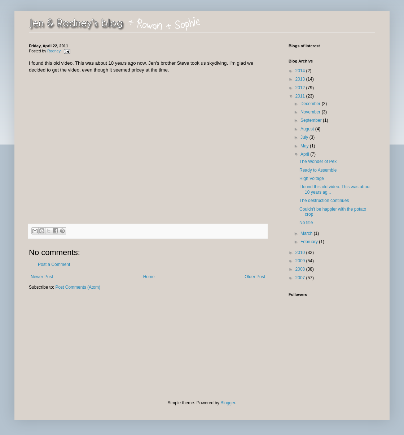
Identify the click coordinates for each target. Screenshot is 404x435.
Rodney (54, 51)
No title (306, 222)
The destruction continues (324, 200)
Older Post (255, 276)
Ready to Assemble (318, 170)
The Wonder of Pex (318, 161)
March (307, 233)
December (311, 103)
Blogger (227, 402)
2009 (300, 260)
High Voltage (311, 178)
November (311, 112)
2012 (300, 87)
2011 (300, 96)
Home (149, 276)
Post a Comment (54, 264)
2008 (300, 269)
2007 (300, 277)
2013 (300, 79)
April (305, 154)
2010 (300, 252)
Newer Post (42, 276)
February (309, 241)
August (307, 129)
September (311, 120)
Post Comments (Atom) (77, 287)
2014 (300, 70)
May (305, 145)
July (304, 137)
